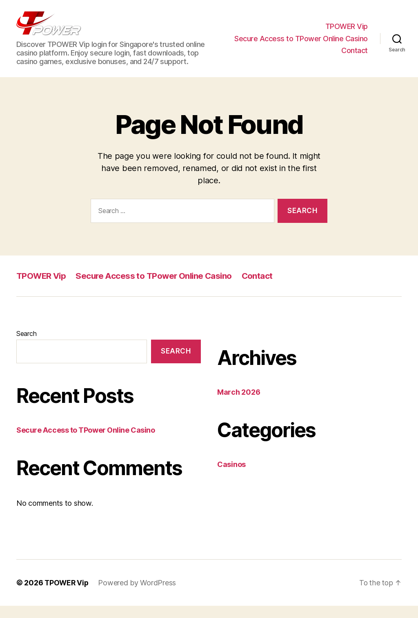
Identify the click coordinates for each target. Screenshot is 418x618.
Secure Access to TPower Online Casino (301, 44)
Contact (354, 56)
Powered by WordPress (139, 595)
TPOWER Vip (346, 32)
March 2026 (238, 404)
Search (26, 346)
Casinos (231, 476)
